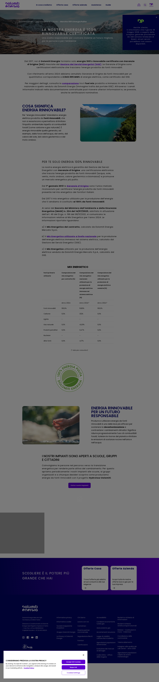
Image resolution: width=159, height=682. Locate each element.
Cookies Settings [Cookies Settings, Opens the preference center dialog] (73, 673)
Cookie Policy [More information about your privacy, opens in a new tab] (29, 668)
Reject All (73, 667)
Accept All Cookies (73, 662)
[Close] (83, 655)
